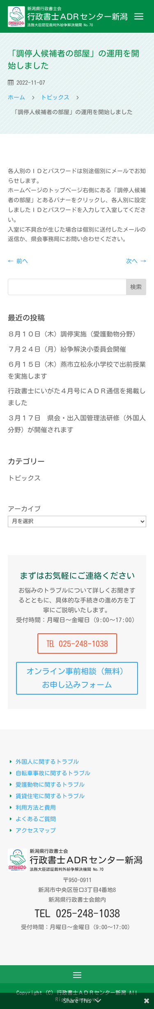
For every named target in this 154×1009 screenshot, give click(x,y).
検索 (136, 287)
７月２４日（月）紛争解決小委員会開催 (67, 349)
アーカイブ (24, 509)
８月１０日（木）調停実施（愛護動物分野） (73, 334)
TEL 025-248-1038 (77, 913)
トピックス (24, 478)
